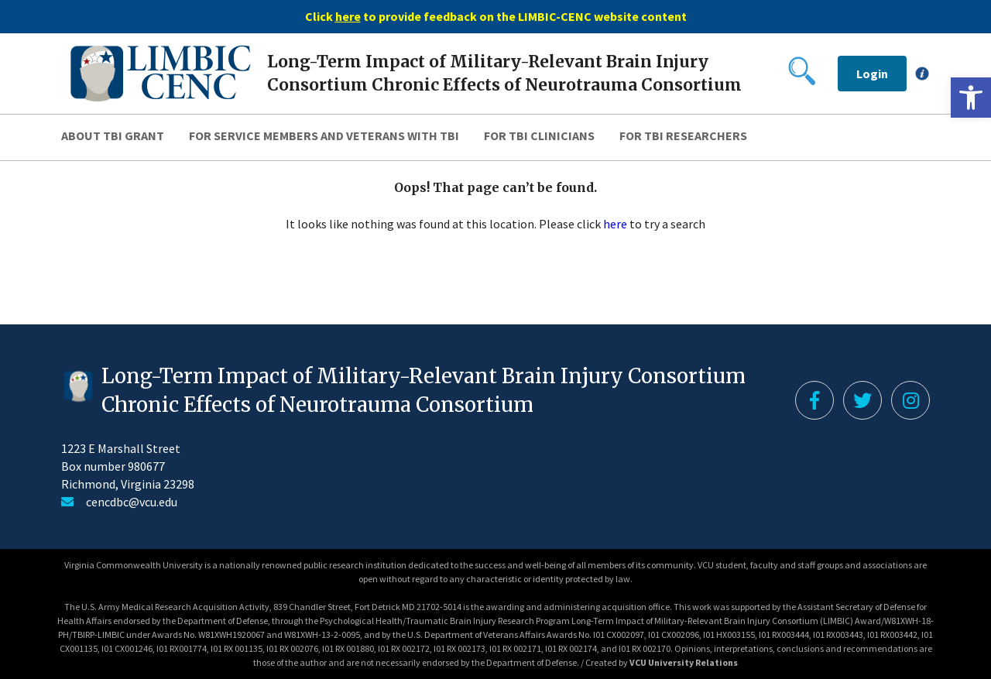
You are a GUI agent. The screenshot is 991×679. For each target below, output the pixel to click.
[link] (971, 97)
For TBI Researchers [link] (683, 135)
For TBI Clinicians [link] (539, 135)
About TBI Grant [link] (112, 135)
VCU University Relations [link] (683, 662)
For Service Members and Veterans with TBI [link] (324, 135)
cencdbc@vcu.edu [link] (131, 501)
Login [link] (872, 73)
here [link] (615, 223)
